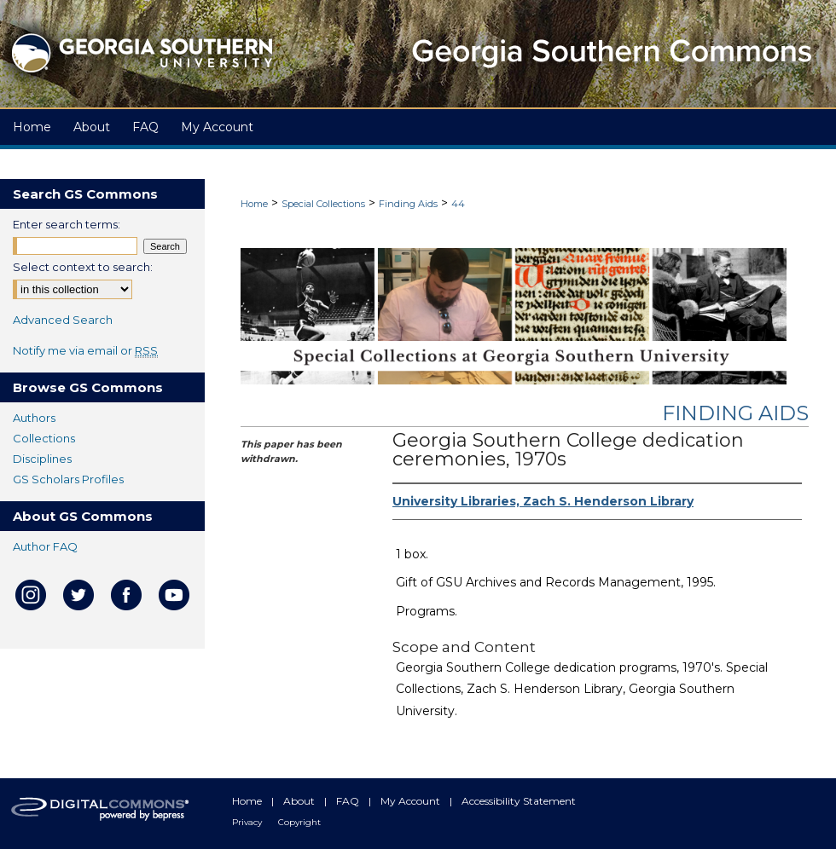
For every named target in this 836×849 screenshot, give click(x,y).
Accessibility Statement (519, 800)
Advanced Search (63, 319)
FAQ (349, 800)
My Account (411, 800)
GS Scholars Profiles (68, 479)
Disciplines (42, 458)
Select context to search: (83, 267)
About (300, 800)
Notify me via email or (85, 350)
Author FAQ (45, 546)
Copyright (299, 822)
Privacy (248, 822)
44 (458, 204)
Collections (44, 438)
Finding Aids (408, 204)
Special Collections (323, 204)
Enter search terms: (66, 224)
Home (254, 204)
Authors (34, 417)
